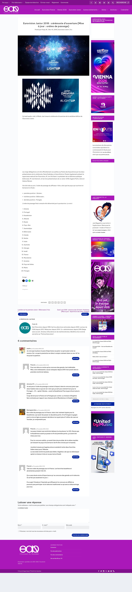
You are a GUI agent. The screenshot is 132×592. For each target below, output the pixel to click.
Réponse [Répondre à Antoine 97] (75, 401)
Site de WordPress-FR (56, 558)
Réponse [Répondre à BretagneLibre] (75, 422)
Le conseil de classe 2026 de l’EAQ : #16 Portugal (103, 372)
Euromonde (64, 2)
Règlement (55, 2)
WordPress (39, 571)
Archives (113, 10)
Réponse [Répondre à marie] (75, 358)
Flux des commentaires (57, 555)
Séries (104, 10)
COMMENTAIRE (23, 508)
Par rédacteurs (17, 2)
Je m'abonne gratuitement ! (102, 404)
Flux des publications (56, 551)
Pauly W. (44, 30)
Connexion (53, 547)
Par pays (5, 2)
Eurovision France (48, 10)
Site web (69, 525)
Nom (20, 525)
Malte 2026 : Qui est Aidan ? (100, 356)
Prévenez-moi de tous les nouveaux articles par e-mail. (38, 531)
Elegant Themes (26, 571)
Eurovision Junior (75, 10)
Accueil (37, 10)
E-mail (45, 525)
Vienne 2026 (62, 10)
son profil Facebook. (104, 154)
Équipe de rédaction (32, 2)
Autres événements (90, 10)
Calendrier (125, 10)
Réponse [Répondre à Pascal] (75, 375)
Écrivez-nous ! (45, 2)
